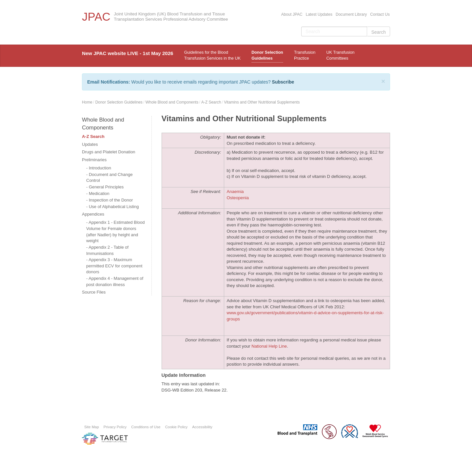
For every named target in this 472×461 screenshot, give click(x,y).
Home (87, 102)
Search (378, 32)
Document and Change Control (109, 177)
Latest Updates (319, 14)
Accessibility (202, 427)
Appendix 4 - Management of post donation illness (114, 281)
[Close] (383, 81)
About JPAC (292, 14)
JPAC (96, 16)
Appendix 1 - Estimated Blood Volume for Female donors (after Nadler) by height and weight (115, 231)
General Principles (106, 186)
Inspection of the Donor (111, 200)
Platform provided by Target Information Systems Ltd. (105, 439)
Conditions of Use (145, 427)
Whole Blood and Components (172, 102)
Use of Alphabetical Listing (114, 206)
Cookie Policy (176, 427)
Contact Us (380, 14)
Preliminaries (94, 159)
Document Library (351, 14)
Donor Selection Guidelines (267, 55)
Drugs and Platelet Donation (108, 151)
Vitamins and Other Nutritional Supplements (262, 102)
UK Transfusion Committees (340, 55)
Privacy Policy (115, 427)
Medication (99, 193)
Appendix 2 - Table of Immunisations (107, 250)
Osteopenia (238, 197)
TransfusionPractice (304, 55)
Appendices (93, 214)
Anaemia (235, 191)
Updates (90, 144)
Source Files (94, 292)
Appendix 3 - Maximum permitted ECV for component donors (114, 265)
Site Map (91, 427)
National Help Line (269, 346)
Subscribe (283, 82)
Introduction (100, 167)
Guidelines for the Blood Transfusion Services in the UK (212, 55)
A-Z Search (211, 102)
